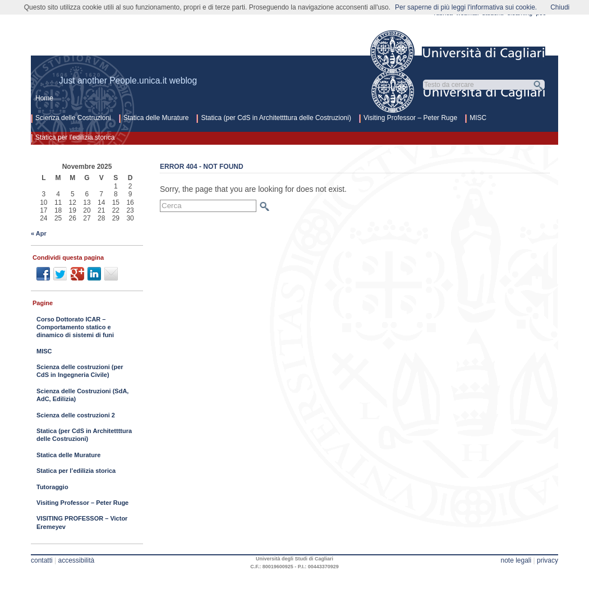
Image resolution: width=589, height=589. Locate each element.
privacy (547, 560)
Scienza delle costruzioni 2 (75, 415)
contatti (42, 560)
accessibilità (76, 560)
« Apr (39, 233)
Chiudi (559, 7)
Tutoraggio (52, 487)
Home (44, 98)
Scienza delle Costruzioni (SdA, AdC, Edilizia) (82, 395)
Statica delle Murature (156, 118)
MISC (478, 118)
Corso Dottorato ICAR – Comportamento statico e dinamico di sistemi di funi (75, 327)
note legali (515, 560)
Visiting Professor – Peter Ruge (410, 118)
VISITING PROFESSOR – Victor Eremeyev (81, 522)
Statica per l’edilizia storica (74, 137)
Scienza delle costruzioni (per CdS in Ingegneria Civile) (79, 370)
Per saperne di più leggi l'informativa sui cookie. (466, 7)
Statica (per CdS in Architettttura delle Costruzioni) (276, 118)
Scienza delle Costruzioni (73, 118)
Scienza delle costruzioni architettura (184, 48)
